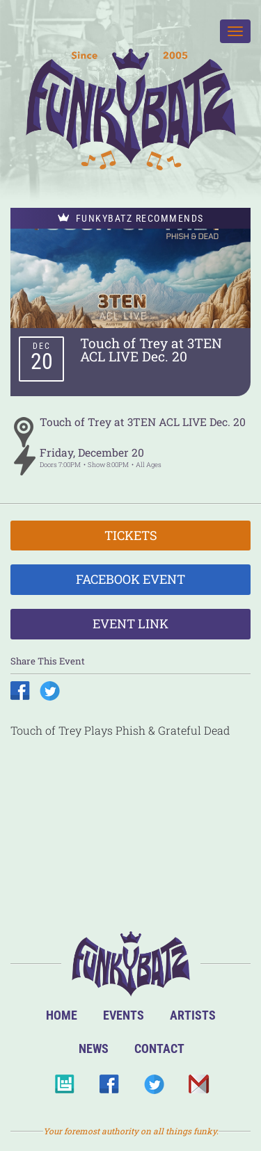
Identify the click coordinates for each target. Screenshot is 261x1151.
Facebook (108, 1088)
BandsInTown (64, 1088)
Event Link (130, 623)
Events (123, 1015)
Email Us (198, 1088)
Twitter (153, 1088)
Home (61, 1015)
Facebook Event (130, 579)
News (94, 1048)
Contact (159, 1048)
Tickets (130, 535)
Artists (193, 1015)
